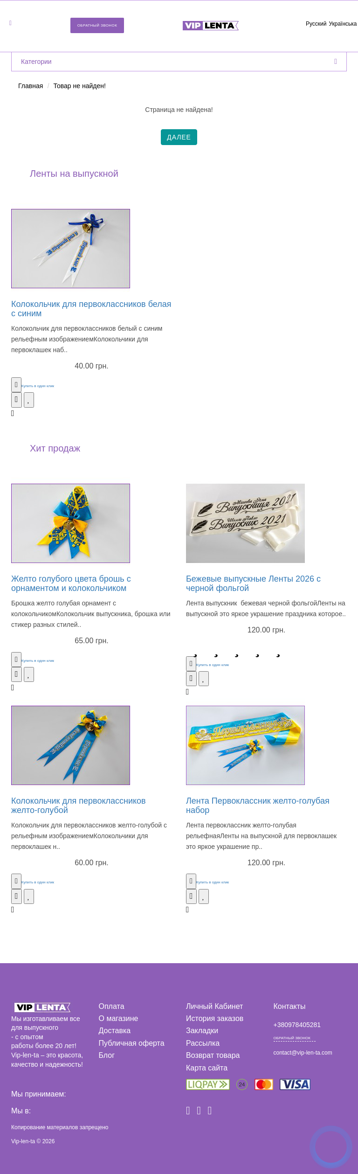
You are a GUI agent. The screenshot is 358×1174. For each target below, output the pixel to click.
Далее (179, 137)
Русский (316, 24)
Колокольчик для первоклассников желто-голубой (78, 805)
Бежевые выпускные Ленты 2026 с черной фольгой (253, 583)
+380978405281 (297, 1024)
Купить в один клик (37, 386)
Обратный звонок (97, 25)
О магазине (118, 1018)
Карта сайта (206, 1068)
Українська (343, 24)
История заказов (214, 1018)
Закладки (202, 1031)
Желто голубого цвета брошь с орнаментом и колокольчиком (71, 583)
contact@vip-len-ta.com (303, 1052)
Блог (107, 1055)
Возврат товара (213, 1055)
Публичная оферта (132, 1043)
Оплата (111, 1006)
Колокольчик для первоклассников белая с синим (91, 308)
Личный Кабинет (214, 1006)
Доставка (115, 1031)
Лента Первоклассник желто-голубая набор (258, 805)
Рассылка (203, 1043)
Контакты (290, 1006)
